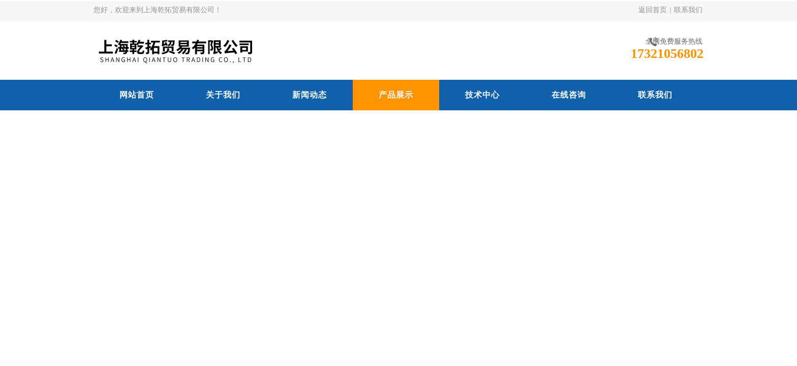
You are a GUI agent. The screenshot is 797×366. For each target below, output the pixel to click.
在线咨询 (568, 94)
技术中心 (482, 94)
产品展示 (396, 94)
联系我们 (688, 10)
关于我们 (223, 94)
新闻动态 (309, 94)
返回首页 (652, 10)
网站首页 (136, 94)
